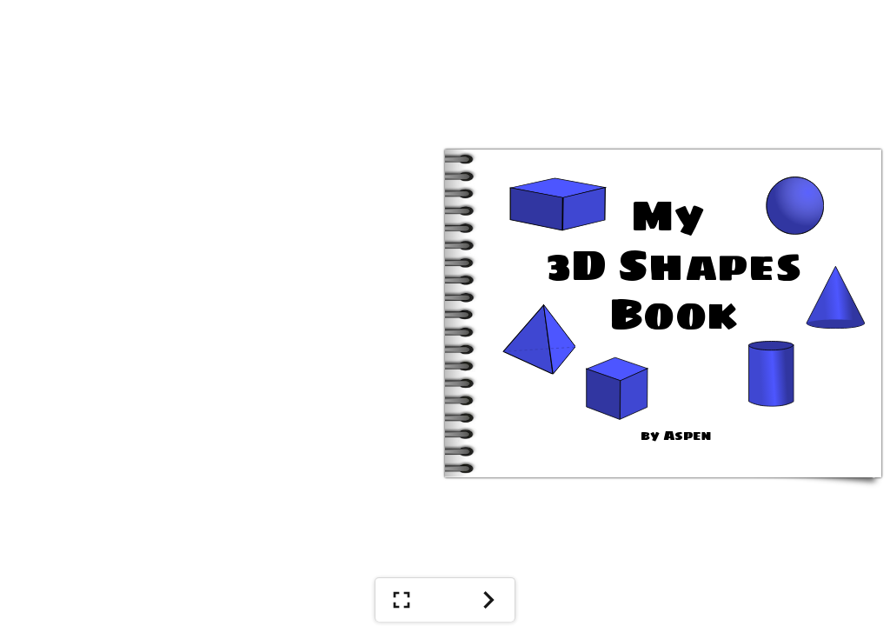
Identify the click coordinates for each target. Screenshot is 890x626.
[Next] (488, 600)
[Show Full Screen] (401, 600)
